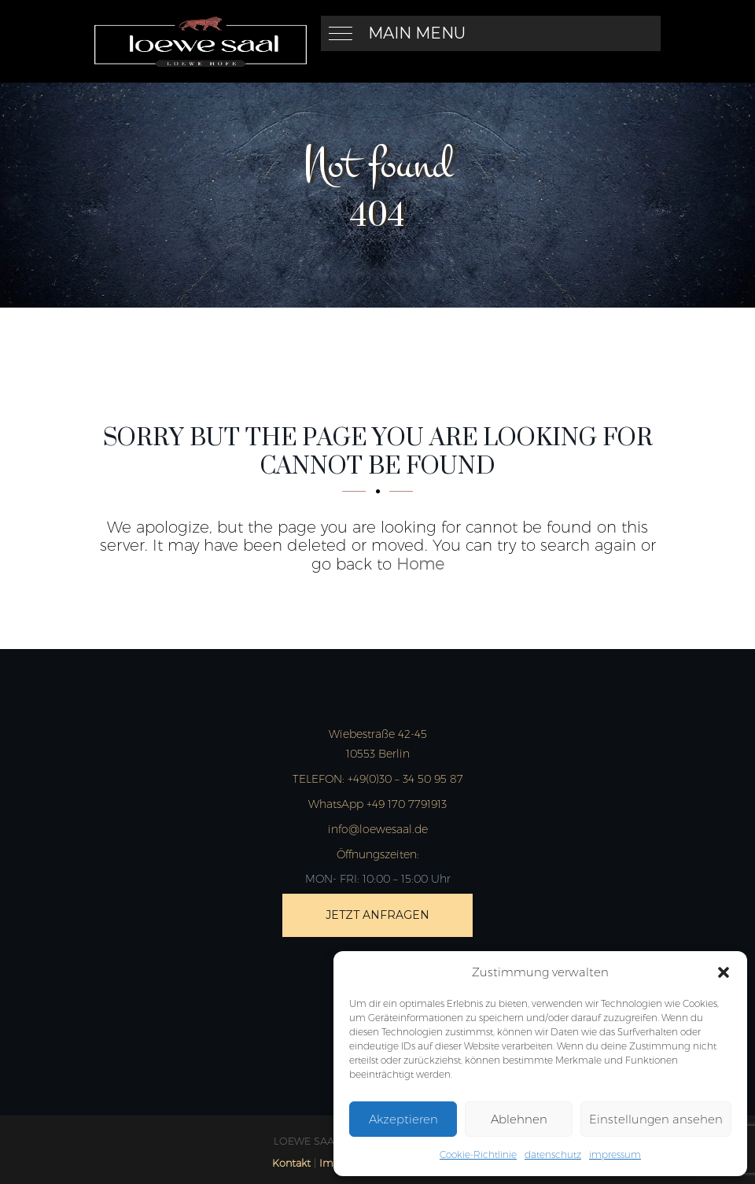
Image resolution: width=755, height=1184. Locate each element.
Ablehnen (519, 1119)
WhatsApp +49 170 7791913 (377, 804)
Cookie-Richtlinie (478, 1154)
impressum (615, 1154)
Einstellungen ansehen (656, 1119)
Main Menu (417, 33)
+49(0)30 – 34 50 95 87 (378, 779)
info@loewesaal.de (378, 829)
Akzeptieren (403, 1119)
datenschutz (553, 1154)
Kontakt (291, 1162)
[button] (723, 972)
